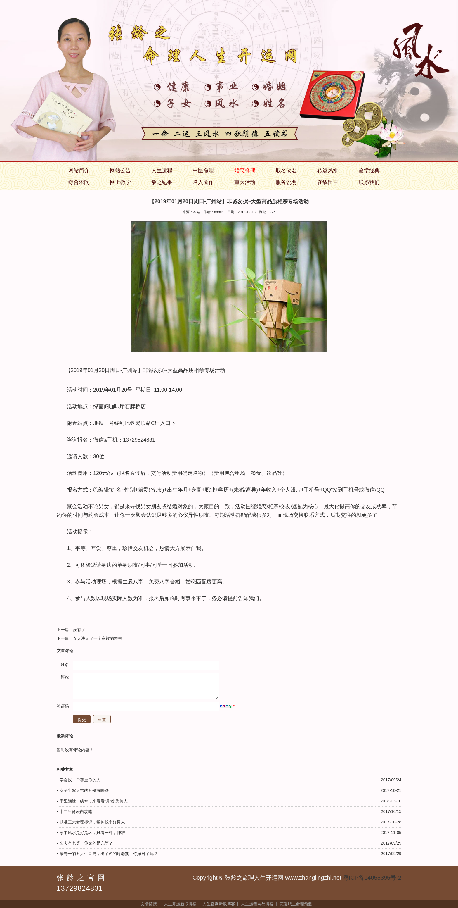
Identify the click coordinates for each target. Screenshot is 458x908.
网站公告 (120, 170)
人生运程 (161, 170)
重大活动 (244, 182)
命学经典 (369, 170)
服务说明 (286, 182)
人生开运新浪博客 (180, 904)
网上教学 (120, 182)
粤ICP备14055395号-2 (372, 877)
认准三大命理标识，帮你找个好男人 (92, 822)
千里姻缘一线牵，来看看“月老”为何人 (94, 801)
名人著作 (203, 182)
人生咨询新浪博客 (218, 904)
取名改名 (286, 170)
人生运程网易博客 (257, 904)
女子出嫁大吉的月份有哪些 (84, 790)
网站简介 (78, 170)
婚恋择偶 (244, 170)
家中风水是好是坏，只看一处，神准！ (94, 832)
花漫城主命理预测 (296, 904)
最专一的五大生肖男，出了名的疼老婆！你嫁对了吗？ (109, 853)
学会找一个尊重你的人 (80, 780)
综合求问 (78, 182)
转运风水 (327, 170)
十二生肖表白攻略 (76, 811)
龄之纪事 (161, 182)
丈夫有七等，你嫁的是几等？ (86, 843)
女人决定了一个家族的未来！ (99, 638)
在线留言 (327, 182)
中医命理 (203, 170)
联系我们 (369, 182)
